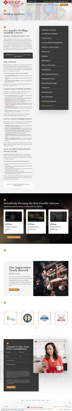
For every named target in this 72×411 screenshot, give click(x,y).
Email (20, 357)
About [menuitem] (32, 4)
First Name (8, 353)
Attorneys (34, 400)
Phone (7, 357)
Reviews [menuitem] (57, 4)
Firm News (30, 1)
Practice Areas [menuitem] (38, 4)
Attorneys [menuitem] (44, 4)
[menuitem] (54, 34)
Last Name (21, 353)
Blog (35, 1)
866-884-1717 (63, 1)
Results (38, 400)
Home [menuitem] (28, 4)
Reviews (43, 400)
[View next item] (5, 237)
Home (23, 400)
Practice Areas (28, 400)
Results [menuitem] (52, 4)
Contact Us (48, 400)
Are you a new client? (10, 361)
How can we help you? (10, 365)
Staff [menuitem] (49, 4)
